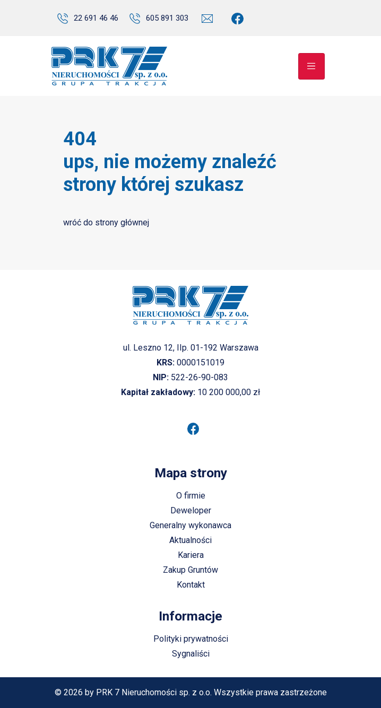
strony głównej (122, 222)
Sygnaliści (191, 654)
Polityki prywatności (190, 639)
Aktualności (190, 540)
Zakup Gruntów (190, 570)
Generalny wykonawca (190, 525)
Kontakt (191, 585)
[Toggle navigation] (311, 66)
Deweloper (190, 510)
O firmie (190, 496)
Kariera (191, 555)
